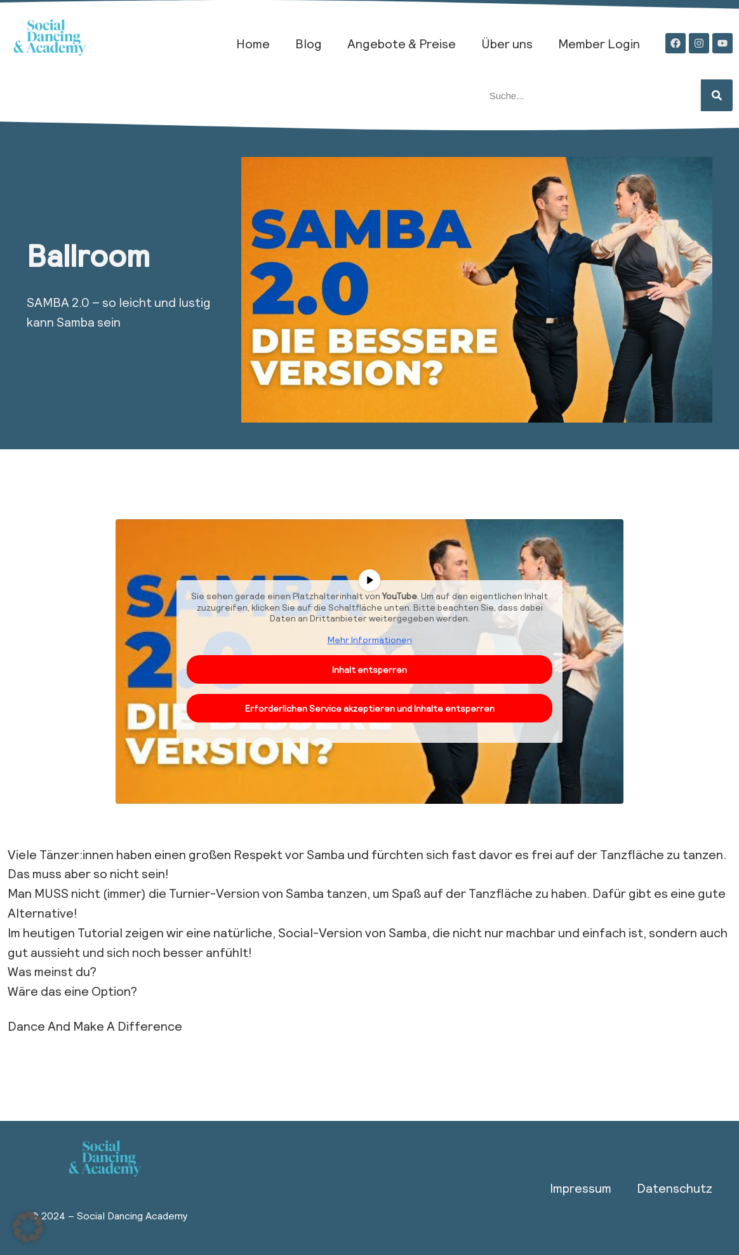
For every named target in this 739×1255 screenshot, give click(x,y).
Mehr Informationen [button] (370, 639)
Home (253, 43)
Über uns (507, 43)
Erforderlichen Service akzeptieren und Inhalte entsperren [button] (370, 708)
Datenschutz (674, 1187)
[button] (28, 1227)
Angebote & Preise (401, 43)
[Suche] (717, 95)
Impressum (580, 1187)
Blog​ (308, 43)
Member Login (599, 43)
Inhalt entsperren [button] (369, 669)
